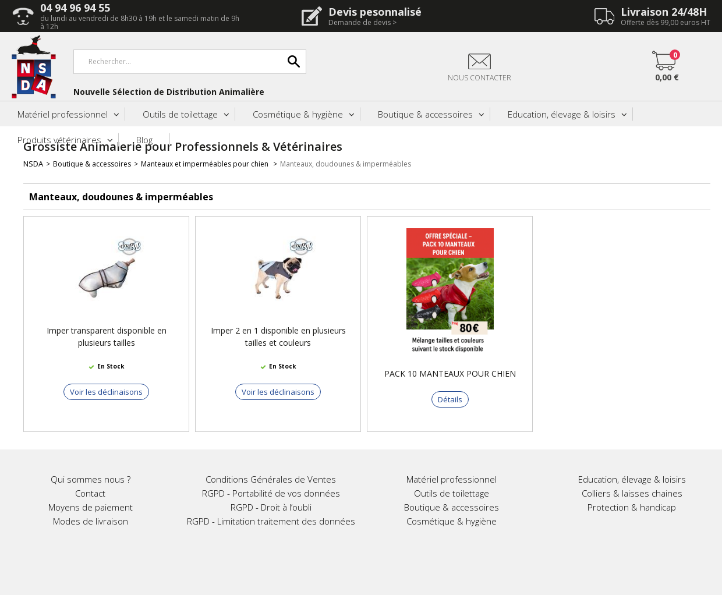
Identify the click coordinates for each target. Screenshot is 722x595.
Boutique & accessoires (425, 114)
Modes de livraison (90, 521)
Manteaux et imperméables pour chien (205, 164)
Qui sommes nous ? (90, 479)
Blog (144, 140)
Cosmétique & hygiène (298, 114)
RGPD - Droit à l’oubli (271, 507)
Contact (90, 493)
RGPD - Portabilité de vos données (271, 493)
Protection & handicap (631, 507)
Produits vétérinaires (59, 140)
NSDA (33, 163)
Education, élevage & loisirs (561, 114)
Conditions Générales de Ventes (271, 479)
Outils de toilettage (180, 114)
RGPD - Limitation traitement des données (271, 521)
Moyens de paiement (90, 507)
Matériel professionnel (62, 114)
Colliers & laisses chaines (632, 493)
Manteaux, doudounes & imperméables (345, 164)
